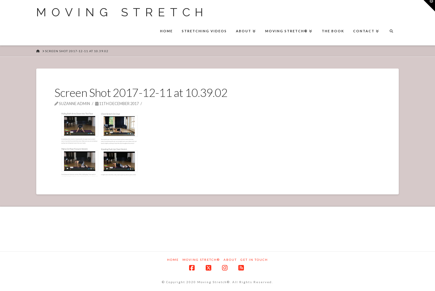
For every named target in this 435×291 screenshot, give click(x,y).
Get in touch (254, 259)
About (230, 259)
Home (173, 259)
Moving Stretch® (201, 259)
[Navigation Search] (391, 31)
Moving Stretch (122, 12)
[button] (429, 5)
